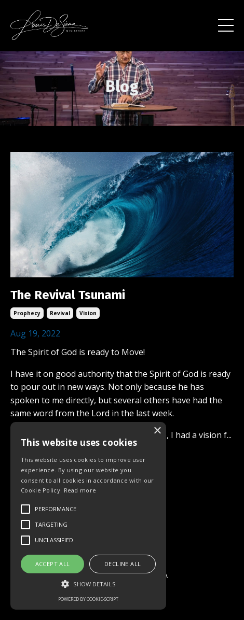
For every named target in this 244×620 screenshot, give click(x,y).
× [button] (157, 431)
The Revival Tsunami (67, 295)
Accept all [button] (52, 564)
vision (88, 313)
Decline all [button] (122, 564)
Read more (80, 490)
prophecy (26, 313)
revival (60, 313)
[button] (88, 584)
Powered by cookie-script (88, 599)
